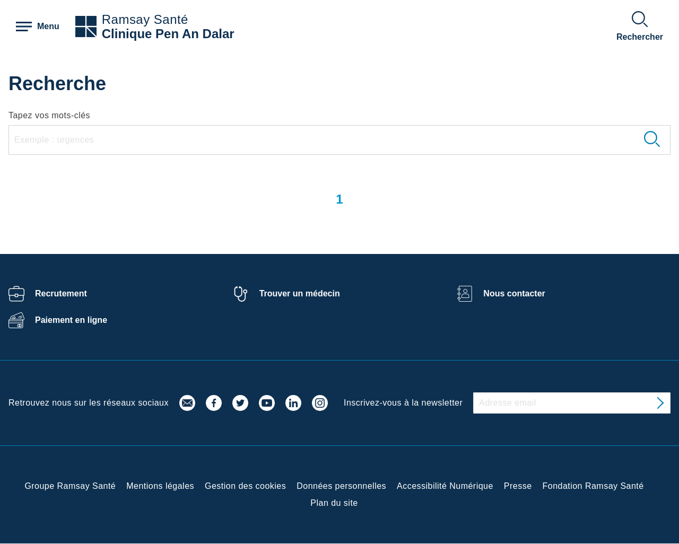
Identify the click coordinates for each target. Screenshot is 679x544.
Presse (518, 485)
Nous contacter (514, 293)
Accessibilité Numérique (445, 485)
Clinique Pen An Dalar (168, 34)
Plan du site (334, 502)
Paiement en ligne (71, 319)
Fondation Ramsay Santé (593, 485)
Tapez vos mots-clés (49, 115)
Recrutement (61, 293)
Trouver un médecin (299, 293)
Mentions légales (160, 485)
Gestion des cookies (245, 485)
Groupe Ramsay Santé (70, 485)
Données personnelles (341, 485)
